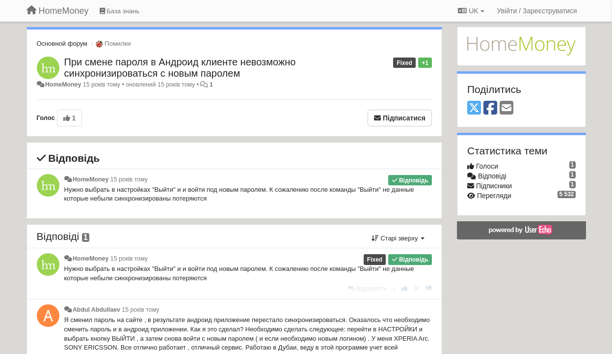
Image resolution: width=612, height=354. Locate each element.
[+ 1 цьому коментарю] (404, 288)
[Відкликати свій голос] (416, 288)
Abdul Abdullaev (96, 309)
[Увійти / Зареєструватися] (537, 10)
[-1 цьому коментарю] (429, 288)
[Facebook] (490, 108)
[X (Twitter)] (474, 108)
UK (471, 11)
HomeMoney (63, 84)
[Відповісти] (367, 288)
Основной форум (62, 43)
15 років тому (129, 179)
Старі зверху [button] (398, 238)
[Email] (506, 108)
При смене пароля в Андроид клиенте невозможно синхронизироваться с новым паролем (180, 68)
